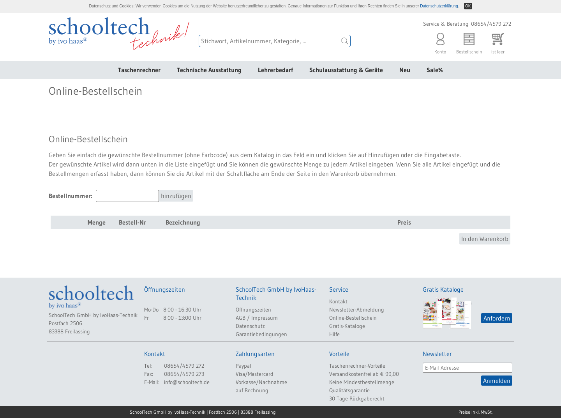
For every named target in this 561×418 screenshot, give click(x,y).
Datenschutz (250, 325)
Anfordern (496, 318)
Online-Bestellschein (353, 317)
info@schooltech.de (187, 382)
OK (468, 6)
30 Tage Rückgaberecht (357, 398)
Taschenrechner (139, 70)
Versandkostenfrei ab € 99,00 (364, 373)
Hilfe (334, 334)
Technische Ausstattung (209, 70)
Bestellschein (469, 41)
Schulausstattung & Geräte (346, 70)
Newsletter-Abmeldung (356, 309)
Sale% (435, 70)
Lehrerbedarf (275, 70)
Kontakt (338, 301)
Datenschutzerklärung (439, 6)
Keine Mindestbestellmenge (361, 382)
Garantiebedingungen (261, 334)
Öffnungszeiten (253, 309)
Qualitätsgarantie (349, 390)
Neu (404, 70)
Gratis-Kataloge (347, 325)
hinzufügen (176, 196)
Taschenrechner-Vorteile (357, 365)
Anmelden (496, 380)
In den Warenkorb (484, 239)
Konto (440, 41)
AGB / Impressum (257, 317)
